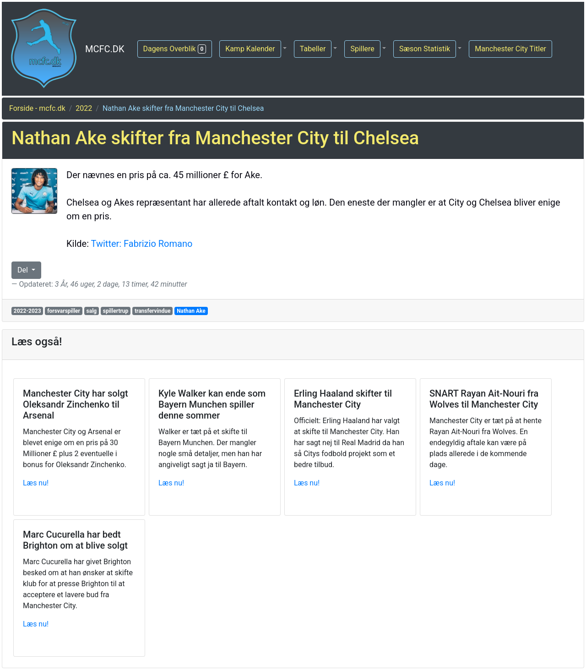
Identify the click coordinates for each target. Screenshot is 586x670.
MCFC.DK (105, 49)
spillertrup (116, 311)
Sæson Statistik (424, 48)
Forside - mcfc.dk (37, 108)
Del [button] (23, 270)
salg (92, 311)
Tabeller (313, 48)
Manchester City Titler (510, 48)
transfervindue (153, 311)
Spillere (362, 48)
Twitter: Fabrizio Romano (142, 243)
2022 (84, 108)
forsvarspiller (63, 311)
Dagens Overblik (174, 49)
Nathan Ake (191, 311)
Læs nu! (36, 483)
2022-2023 (27, 311)
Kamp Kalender (250, 48)
